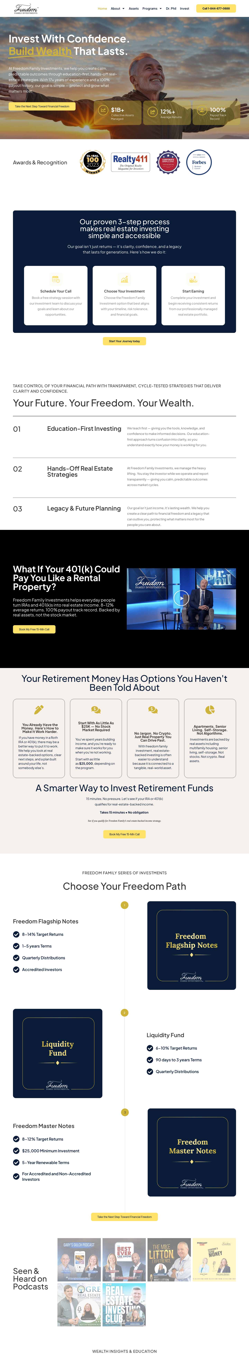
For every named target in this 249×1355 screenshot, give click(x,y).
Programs (152, 8)
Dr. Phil (171, 8)
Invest (184, 8)
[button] (181, 599)
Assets (134, 8)
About (118, 8)
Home (102, 8)
